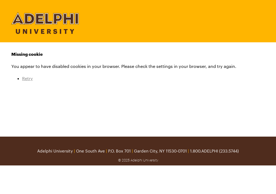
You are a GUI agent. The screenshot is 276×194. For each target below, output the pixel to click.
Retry (27, 78)
